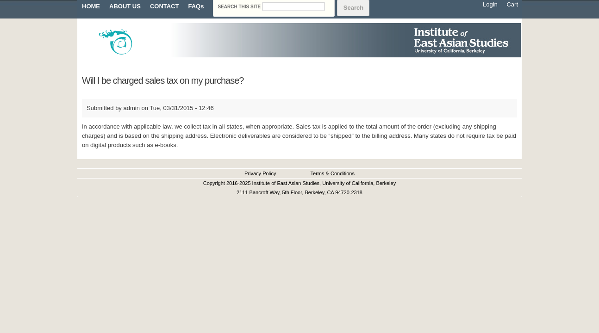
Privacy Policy (260, 173)
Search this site (240, 6)
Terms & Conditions (333, 173)
